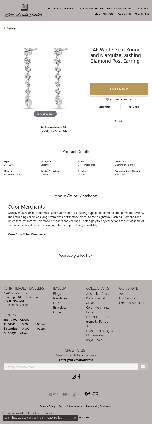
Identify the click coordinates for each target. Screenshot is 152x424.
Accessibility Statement (98, 406)
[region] (45, 77)
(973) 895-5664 (54, 131)
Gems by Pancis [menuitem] (97, 321)
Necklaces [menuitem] (60, 298)
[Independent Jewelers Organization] (91, 394)
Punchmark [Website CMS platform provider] (82, 417)
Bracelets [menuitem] (59, 307)
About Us (129, 8)
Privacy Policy (47, 406)
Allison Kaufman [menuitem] (97, 293)
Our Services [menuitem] (128, 298)
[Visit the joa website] (76, 394)
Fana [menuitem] (89, 312)
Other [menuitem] (57, 312)
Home (51, 8)
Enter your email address (76, 360)
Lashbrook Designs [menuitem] (99, 331)
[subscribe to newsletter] (143, 366)
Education (114, 8)
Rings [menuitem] (57, 293)
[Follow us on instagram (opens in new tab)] (74, 376)
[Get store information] (16, 305)
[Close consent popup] (75, 418)
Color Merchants (86, 164)
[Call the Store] (14, 301)
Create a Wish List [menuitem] (131, 303)
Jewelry (100, 8)
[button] (104, 14)
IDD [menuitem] (89, 326)
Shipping (105, 106)
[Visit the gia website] (53, 394)
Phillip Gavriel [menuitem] (95, 298)
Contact (142, 8)
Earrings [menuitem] (59, 303)
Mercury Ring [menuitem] (95, 335)
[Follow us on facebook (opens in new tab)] (79, 376)
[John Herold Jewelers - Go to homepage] (26, 10)
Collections (85, 8)
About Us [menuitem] (125, 293)
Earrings (11, 28)
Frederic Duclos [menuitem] (97, 317)
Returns (134, 106)
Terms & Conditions (70, 406)
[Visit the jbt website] (66, 394)
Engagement (66, 8)
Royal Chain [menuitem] (94, 340)
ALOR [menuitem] (90, 303)
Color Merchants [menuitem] (97, 307)
